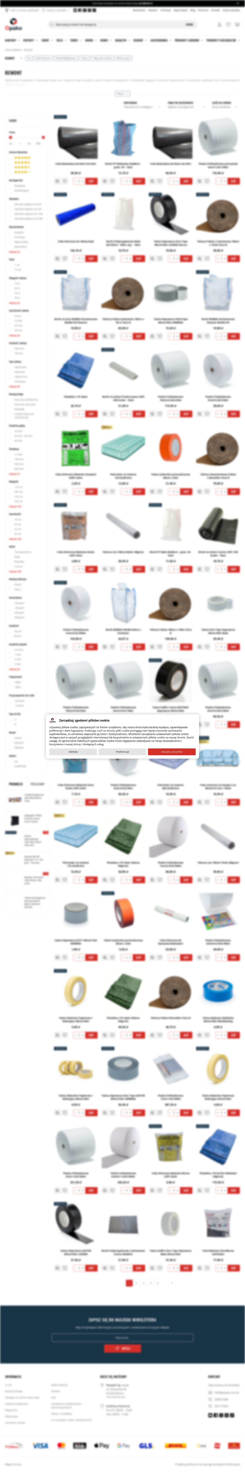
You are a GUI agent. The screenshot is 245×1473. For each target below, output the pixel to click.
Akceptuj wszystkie (172, 751)
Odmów (73, 751)
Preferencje (122, 751)
